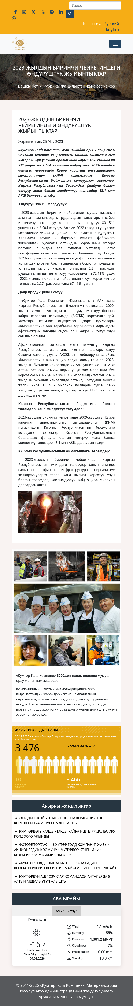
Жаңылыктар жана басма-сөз (88, 86)
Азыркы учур (67, 911)
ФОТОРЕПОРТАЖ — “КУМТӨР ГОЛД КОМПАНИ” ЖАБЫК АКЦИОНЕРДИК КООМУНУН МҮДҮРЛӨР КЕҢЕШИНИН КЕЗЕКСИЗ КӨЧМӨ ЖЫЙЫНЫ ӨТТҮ (62, 849)
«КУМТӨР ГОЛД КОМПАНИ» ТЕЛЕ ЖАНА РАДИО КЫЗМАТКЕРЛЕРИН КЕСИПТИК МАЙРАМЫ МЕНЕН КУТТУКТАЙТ (65, 865)
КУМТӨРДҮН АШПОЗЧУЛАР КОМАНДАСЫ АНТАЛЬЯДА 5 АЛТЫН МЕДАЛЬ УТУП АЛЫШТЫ (62, 879)
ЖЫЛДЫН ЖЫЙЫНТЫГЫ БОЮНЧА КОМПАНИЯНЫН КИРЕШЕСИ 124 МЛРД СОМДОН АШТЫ (59, 820)
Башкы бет (28, 86)
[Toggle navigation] (115, 44)
